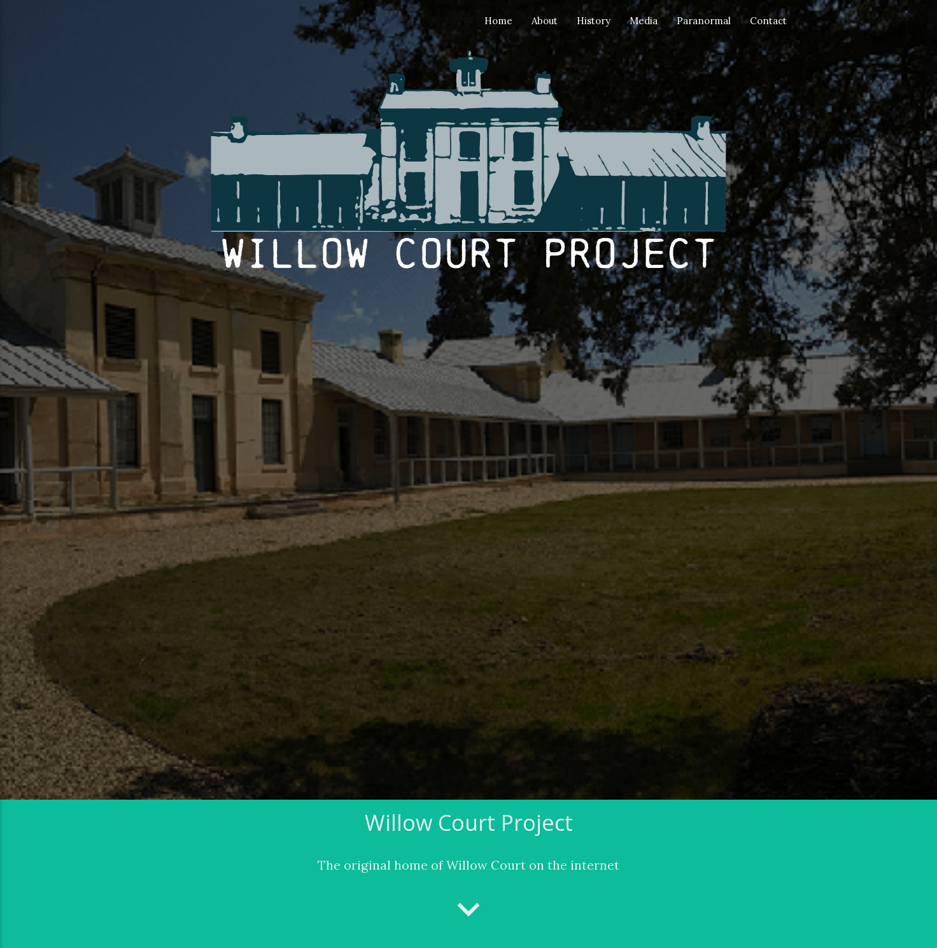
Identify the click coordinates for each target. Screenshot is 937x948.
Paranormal (704, 21)
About (545, 21)
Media (644, 21)
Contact (768, 21)
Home (498, 21)
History (593, 21)
